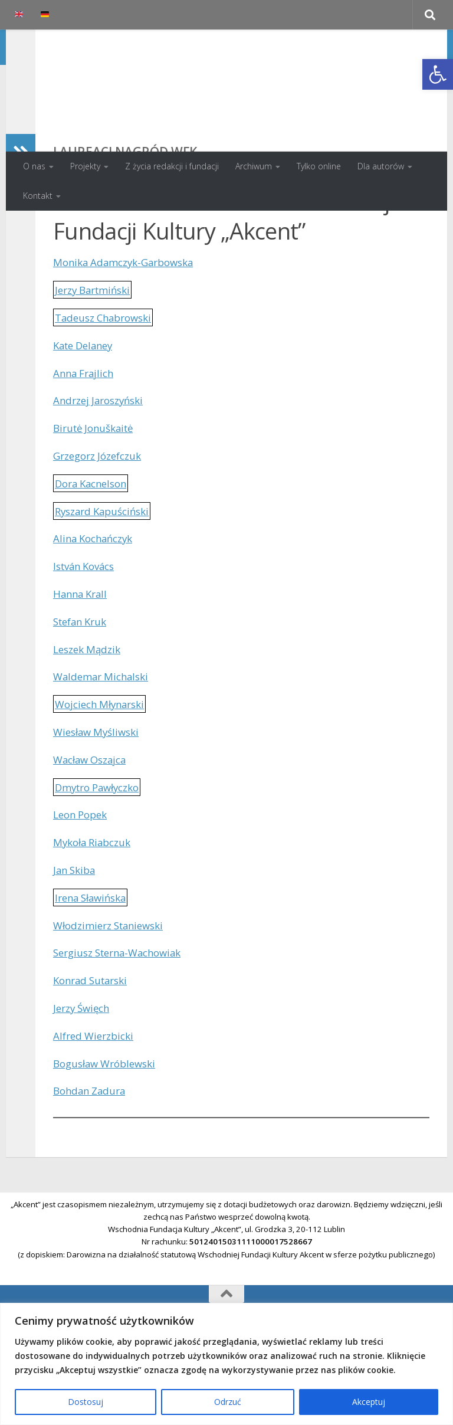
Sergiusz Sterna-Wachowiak (123, 1029)
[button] (437, 74)
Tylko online (319, 166)
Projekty (85, 166)
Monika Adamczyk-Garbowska (129, 339)
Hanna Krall (82, 670)
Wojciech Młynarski (103, 781)
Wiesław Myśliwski (99, 808)
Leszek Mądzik (89, 726)
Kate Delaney (86, 422)
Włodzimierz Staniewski (113, 1002)
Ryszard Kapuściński (106, 588)
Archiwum (253, 166)
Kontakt (37, 195)
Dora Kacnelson (94, 560)
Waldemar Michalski (104, 753)
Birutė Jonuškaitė (97, 504)
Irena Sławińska (94, 974)
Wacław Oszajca (93, 836)
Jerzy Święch (84, 1084)
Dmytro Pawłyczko (102, 864)
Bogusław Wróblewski (109, 1140)
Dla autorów (380, 166)
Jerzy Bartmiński (96, 366)
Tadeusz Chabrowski (107, 394)
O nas (34, 166)
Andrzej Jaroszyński (102, 477)
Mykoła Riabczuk (95, 919)
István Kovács (87, 642)
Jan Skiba (76, 946)
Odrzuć (227, 1401)
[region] (226, 1364)
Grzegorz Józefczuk (101, 532)
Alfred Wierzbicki (96, 1112)
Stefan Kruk (83, 698)
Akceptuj (368, 1401)
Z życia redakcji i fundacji (172, 166)
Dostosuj (85, 1401)
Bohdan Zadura (92, 1167)
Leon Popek (83, 891)
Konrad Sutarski (93, 1057)
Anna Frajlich (86, 450)
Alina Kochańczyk (96, 615)
